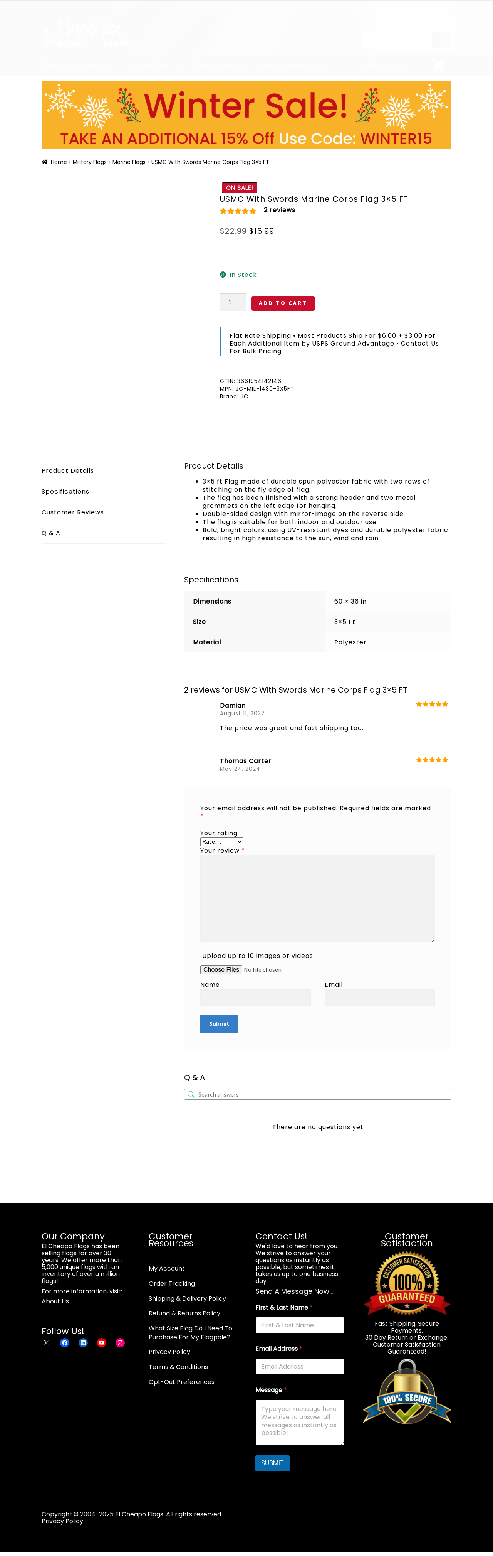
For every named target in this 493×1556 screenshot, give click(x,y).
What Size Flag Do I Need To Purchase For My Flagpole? (190, 1333)
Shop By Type (148, 65)
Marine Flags (129, 162)
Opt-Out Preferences (182, 1381)
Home (59, 162)
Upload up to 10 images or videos (257, 955)
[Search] (441, 40)
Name (210, 984)
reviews (279, 210)
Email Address (278, 1348)
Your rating (219, 833)
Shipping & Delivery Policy (187, 1298)
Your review (222, 850)
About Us (279, 11)
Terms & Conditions (178, 1366)
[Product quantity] (233, 302)
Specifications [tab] (65, 491)
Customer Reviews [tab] (73, 512)
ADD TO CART (283, 303)
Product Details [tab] (68, 470)
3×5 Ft (344, 621)
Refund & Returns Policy (184, 1313)
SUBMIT (272, 1463)
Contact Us (320, 11)
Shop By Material (287, 65)
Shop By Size (215, 65)
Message (271, 1390)
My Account (418, 11)
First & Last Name (284, 1307)
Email (334, 984)
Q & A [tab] (51, 533)
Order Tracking (369, 11)
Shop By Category (71, 65)
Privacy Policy (169, 1351)
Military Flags (90, 162)
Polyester (350, 642)
